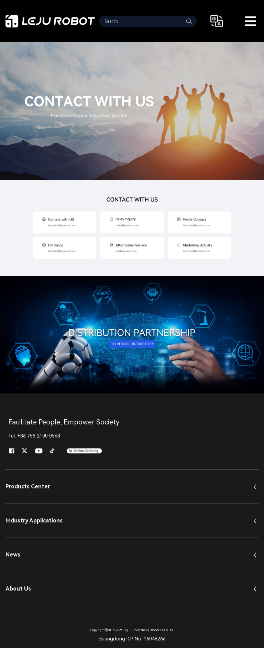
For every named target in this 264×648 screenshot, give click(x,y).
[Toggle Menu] (250, 21)
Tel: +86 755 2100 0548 (34, 436)
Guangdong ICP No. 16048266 (132, 638)
